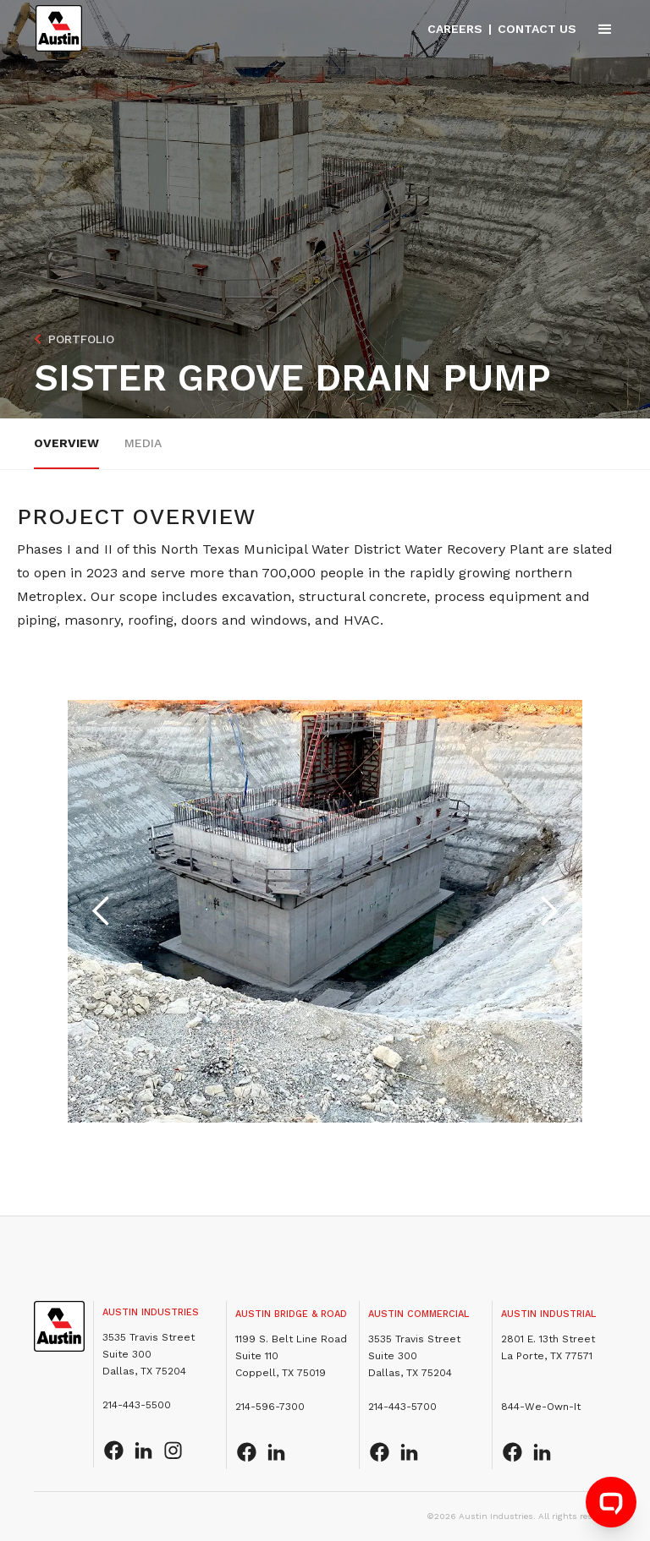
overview (66, 443)
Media (143, 443)
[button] (597, 28)
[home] (59, 28)
